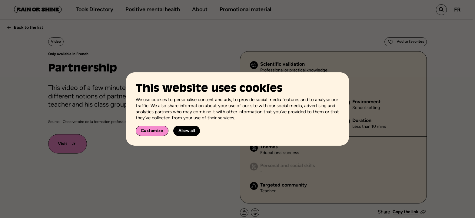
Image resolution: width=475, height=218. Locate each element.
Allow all (186, 130)
